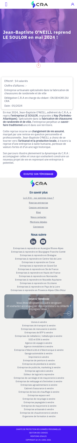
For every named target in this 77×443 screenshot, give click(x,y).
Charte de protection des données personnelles (38, 429)
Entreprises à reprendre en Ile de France (38, 269)
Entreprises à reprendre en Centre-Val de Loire (38, 258)
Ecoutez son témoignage (38, 173)
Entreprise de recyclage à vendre (39, 398)
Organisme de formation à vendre (38, 416)
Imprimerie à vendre (38, 357)
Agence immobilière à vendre (39, 346)
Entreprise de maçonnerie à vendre (39, 405)
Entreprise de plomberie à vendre (38, 364)
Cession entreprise (38, 207)
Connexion (38, 226)
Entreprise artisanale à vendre (39, 409)
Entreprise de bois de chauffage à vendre (39, 391)
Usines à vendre (39, 322)
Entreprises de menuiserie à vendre (39, 329)
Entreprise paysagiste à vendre (39, 402)
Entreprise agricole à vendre (39, 371)
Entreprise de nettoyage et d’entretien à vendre (39, 381)
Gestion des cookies (38, 433)
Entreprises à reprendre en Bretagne (38, 255)
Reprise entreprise (38, 202)
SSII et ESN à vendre (38, 339)
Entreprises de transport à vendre (38, 325)
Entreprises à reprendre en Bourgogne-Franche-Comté (38, 251)
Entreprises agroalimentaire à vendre (39, 384)
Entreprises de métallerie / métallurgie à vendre (39, 336)
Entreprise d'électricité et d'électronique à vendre (38, 350)
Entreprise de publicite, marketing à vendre (38, 367)
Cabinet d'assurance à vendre (39, 388)
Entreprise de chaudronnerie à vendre (39, 412)
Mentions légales (38, 221)
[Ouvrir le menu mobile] (3, 4)
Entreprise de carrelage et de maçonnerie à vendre (39, 378)
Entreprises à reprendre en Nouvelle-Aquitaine (38, 279)
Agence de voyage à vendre (39, 343)
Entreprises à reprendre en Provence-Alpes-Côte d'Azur (38, 290)
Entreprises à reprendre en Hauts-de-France (38, 272)
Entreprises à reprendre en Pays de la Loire (38, 286)
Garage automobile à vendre (39, 353)
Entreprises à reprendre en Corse (38, 262)
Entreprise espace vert (39, 395)
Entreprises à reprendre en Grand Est (38, 265)
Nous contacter (38, 217)
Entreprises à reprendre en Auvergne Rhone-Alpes (38, 248)
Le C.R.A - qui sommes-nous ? (38, 197)
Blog (38, 212)
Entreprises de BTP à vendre (39, 332)
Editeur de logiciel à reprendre (39, 374)
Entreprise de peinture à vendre (39, 360)
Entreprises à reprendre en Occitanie (38, 283)
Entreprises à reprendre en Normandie (38, 276)
